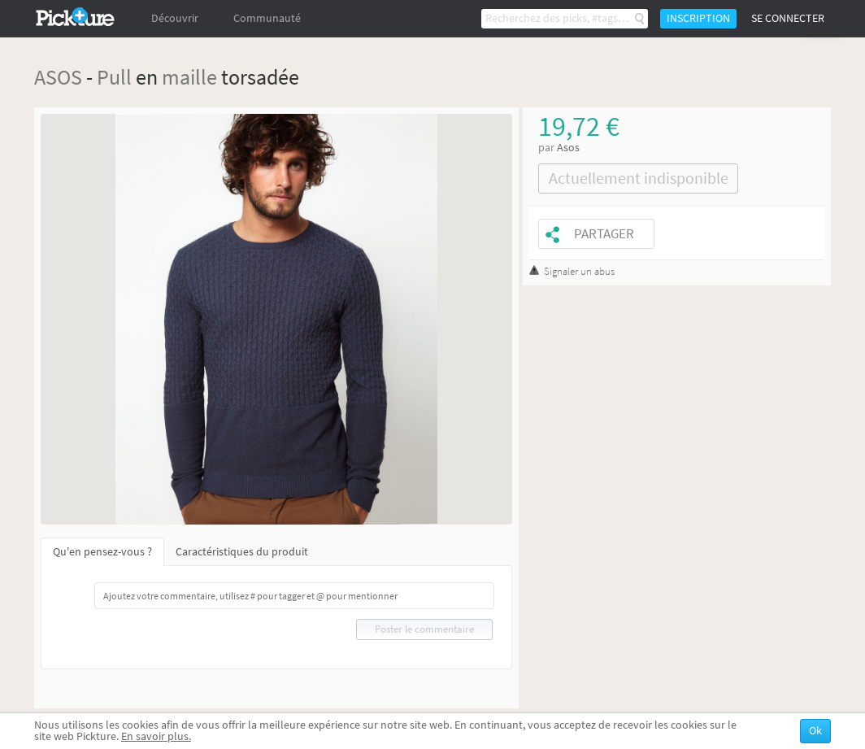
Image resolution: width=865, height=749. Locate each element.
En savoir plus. (156, 736)
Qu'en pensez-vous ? (102, 552)
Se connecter (787, 18)
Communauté (267, 18)
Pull (114, 77)
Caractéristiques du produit (242, 552)
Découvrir (174, 18)
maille (189, 77)
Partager (604, 233)
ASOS (58, 77)
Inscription (698, 18)
